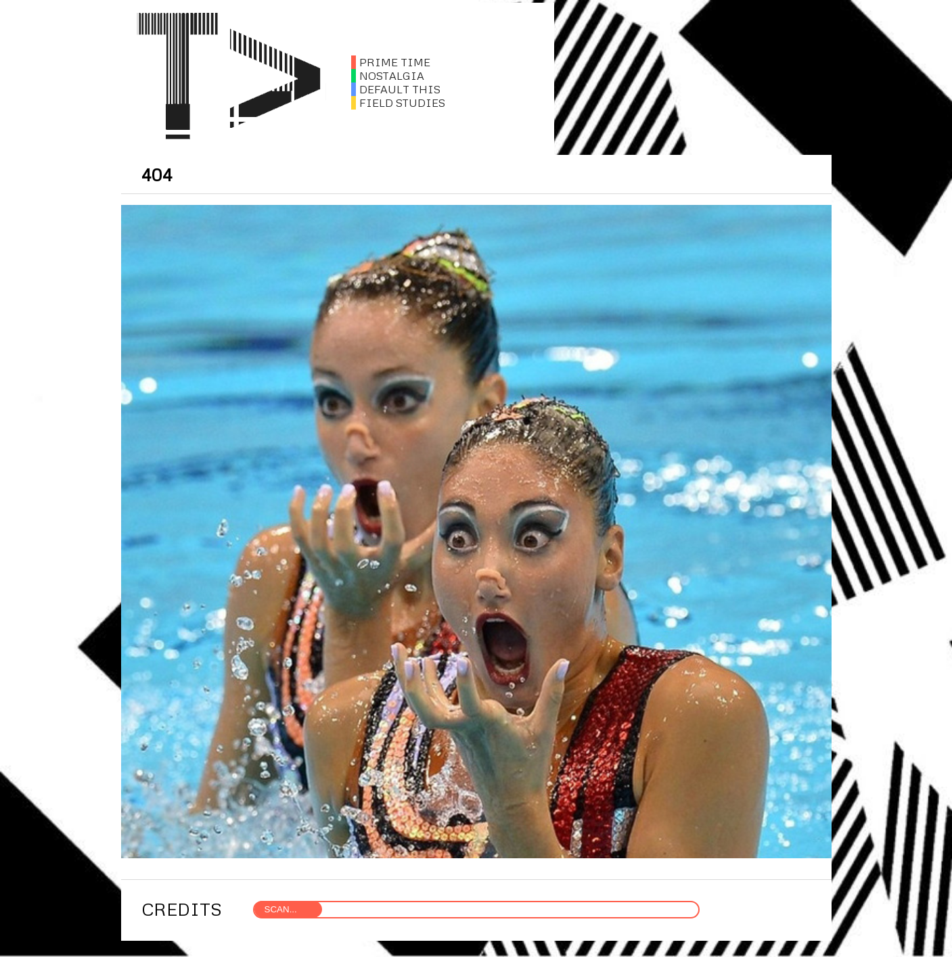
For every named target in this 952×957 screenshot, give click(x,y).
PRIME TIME (390, 62)
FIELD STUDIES (398, 103)
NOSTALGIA (387, 76)
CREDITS (181, 909)
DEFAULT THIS (395, 89)
